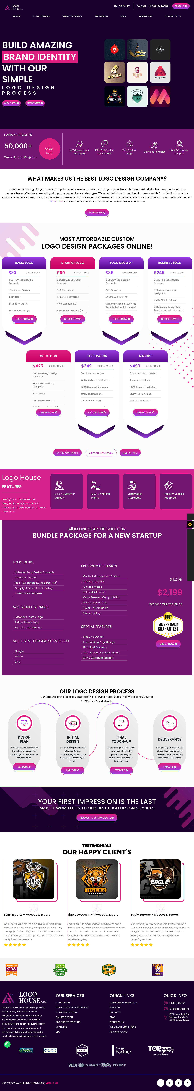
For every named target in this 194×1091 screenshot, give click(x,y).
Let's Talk (130, 452)
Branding (101, 16)
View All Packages (101, 452)
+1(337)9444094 (67, 452)
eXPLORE (24, 766)
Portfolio (145, 16)
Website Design (72, 16)
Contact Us (173, 16)
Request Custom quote (97, 817)
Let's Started (35, 103)
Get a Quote (11, 103)
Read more (97, 212)
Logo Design (41, 16)
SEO (123, 16)
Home (16, 16)
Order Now (24, 319)
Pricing (181, 6)
